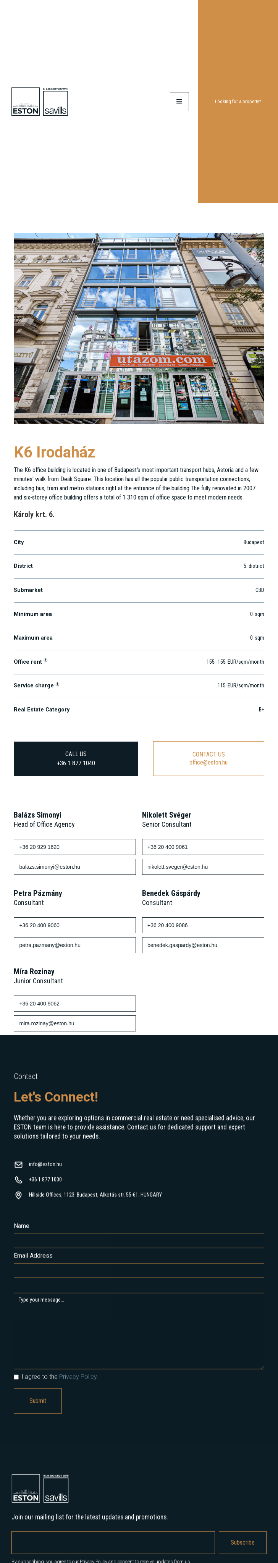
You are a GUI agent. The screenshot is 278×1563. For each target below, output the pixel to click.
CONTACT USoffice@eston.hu (208, 758)
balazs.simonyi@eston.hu (49, 867)
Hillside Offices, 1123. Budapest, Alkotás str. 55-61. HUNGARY (95, 1203)
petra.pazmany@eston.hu (50, 945)
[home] (39, 101)
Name (21, 1234)
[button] (179, 101)
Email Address (33, 1263)
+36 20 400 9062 (39, 1004)
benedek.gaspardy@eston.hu (182, 945)
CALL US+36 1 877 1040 (76, 758)
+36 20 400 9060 (39, 926)
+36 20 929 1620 (39, 847)
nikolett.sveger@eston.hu (177, 867)
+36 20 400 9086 (167, 926)
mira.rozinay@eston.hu (46, 1024)
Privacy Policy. (78, 1384)
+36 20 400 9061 (167, 847)
